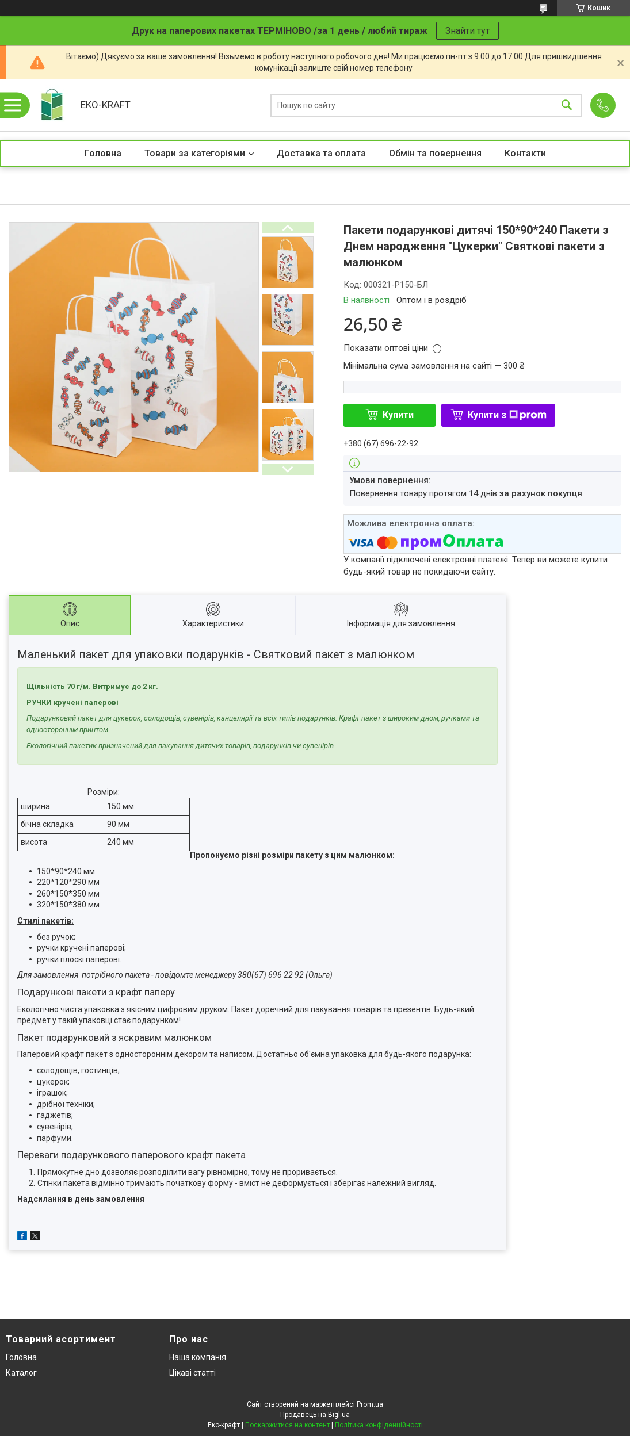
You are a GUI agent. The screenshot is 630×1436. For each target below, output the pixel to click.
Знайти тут (467, 30)
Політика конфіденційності (379, 1425)
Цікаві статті (192, 1372)
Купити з (507, 414)
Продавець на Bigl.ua (315, 1415)
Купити (398, 414)
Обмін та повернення (435, 153)
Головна (103, 153)
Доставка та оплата (321, 153)
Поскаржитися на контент (287, 1425)
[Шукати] (567, 105)
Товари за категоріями (194, 153)
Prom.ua (370, 1404)
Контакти (525, 153)
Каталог (21, 1372)
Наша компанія (197, 1357)
